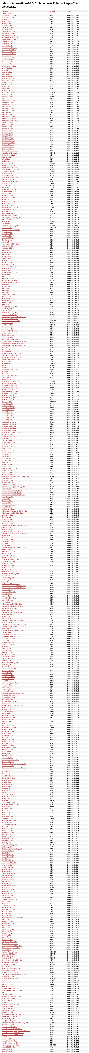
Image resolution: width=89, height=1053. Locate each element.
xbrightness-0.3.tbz (7, 501)
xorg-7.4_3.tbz (6, 966)
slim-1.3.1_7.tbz (6, 938)
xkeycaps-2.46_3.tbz (8, 923)
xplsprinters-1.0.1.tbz (8, 907)
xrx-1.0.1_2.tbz (6, 936)
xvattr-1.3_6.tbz (6, 925)
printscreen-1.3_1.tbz (8, 695)
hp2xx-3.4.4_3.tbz (7, 438)
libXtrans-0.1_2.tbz (7, 652)
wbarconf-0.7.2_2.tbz (8, 792)
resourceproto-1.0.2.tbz (9, 54)
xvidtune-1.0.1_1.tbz (8, 895)
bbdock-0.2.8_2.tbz (7, 466)
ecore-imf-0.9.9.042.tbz (9, 191)
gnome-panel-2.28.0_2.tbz (10, 978)
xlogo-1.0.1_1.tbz (7, 774)
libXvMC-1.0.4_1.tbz (8, 139)
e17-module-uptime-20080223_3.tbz (13, 626)
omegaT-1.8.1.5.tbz (8, 410)
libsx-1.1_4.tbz (6, 347)
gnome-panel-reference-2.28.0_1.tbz (13, 343)
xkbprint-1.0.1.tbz (7, 755)
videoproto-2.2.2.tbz (8, 62)
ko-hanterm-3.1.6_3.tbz (9, 430)
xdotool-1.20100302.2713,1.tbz (11, 968)
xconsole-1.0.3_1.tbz (8, 709)
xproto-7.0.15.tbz (7, 68)
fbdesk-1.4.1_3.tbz (7, 515)
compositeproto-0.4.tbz (9, 39)
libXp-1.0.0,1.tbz (7, 114)
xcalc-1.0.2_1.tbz (7, 236)
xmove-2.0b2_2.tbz (7, 800)
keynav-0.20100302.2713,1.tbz (11, 996)
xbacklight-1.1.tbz (7, 240)
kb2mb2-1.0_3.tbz (7, 610)
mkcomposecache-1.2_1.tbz (10, 574)
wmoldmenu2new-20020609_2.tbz (12, 705)
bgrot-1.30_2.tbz (7, 472)
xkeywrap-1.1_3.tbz (8, 762)
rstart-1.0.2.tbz (6, 650)
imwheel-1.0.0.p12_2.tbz (9, 608)
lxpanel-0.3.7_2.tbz (7, 389)
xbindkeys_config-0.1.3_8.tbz (11, 725)
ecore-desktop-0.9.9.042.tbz (10, 244)
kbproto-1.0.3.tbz (7, 21)
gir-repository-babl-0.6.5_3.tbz (11, 359)
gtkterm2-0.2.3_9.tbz (8, 644)
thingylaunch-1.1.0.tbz (8, 677)
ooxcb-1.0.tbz (6, 602)
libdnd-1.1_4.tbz (7, 367)
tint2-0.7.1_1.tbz (7, 737)
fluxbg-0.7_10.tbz (7, 529)
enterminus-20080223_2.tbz (10, 531)
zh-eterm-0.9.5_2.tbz (8, 399)
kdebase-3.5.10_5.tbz (8, 986)
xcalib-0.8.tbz (6, 499)
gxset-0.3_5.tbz (6, 596)
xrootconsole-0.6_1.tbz (9, 891)
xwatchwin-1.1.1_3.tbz (8, 873)
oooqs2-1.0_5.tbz (7, 1000)
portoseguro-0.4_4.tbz (8, 656)
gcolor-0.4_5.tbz (7, 412)
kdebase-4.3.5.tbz (7, 323)
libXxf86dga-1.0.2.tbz (8, 141)
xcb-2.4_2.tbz (6, 616)
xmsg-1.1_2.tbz (6, 349)
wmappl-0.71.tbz (7, 673)
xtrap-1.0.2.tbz (6, 859)
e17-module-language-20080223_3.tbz (14, 588)
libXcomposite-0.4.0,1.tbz (9, 120)
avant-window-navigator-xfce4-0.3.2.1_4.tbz (15, 476)
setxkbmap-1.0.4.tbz (8, 195)
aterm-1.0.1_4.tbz (7, 456)
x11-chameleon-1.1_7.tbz (9, 468)
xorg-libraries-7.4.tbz (8, 147)
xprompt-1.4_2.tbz (7, 816)
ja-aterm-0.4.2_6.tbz (8, 416)
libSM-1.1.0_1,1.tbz (8, 86)
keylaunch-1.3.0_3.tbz (8, 654)
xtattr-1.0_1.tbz (6, 843)
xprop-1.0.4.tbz (6, 203)
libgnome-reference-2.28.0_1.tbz (12, 353)
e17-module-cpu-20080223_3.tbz (12, 604)
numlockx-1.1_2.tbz (8, 642)
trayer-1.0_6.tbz (6, 377)
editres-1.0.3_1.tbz (7, 519)
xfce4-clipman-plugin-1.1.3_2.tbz (12, 960)
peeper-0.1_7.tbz (7, 721)
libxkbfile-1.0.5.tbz (7, 96)
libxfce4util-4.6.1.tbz (8, 179)
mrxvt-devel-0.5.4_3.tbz (9, 592)
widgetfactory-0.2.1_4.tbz (9, 942)
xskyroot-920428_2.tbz (9, 897)
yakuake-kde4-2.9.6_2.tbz (10, 962)
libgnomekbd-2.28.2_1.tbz (10, 167)
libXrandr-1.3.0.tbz (7, 106)
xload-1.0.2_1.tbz (7, 871)
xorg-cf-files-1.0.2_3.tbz (9, 35)
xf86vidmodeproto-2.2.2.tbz (10, 37)
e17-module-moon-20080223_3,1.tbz (13, 495)
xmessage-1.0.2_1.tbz (8, 201)
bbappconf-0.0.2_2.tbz (8, 452)
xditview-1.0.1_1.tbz (8, 715)
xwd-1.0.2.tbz (6, 292)
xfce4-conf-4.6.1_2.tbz (8, 187)
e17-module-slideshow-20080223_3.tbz (14, 624)
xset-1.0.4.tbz (6, 211)
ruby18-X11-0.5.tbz (7, 658)
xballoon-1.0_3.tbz (7, 553)
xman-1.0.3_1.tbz (7, 784)
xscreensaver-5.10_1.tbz (9, 315)
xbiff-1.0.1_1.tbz (7, 517)
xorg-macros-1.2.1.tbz (8, 33)
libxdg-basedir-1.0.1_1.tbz (10, 339)
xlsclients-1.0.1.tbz (7, 302)
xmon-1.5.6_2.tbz (7, 869)
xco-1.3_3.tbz (6, 810)
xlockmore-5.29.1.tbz (8, 379)
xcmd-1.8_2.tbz (6, 503)
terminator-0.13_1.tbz (8, 1010)
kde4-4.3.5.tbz (6, 1037)
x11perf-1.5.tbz (6, 258)
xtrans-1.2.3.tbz (6, 74)
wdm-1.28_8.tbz (7, 681)
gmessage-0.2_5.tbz (8, 541)
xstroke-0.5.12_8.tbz (8, 921)
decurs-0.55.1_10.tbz (8, 484)
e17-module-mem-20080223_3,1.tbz (13, 620)
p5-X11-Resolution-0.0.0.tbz (10, 375)
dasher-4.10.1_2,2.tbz (8, 976)
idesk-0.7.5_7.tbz (7, 569)
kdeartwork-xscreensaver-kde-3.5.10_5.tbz (15, 1023)
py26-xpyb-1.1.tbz (7, 818)
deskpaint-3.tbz (6, 489)
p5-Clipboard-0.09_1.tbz (9, 306)
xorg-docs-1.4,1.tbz (8, 363)
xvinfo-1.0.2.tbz (6, 288)
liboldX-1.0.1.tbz (7, 137)
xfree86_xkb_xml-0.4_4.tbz (10, 944)
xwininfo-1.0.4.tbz (7, 290)
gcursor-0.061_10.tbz (8, 998)
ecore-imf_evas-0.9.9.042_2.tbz (11, 218)
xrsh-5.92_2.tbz (6, 913)
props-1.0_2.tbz (6, 648)
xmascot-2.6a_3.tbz (8, 857)
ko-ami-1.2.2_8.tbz (7, 404)
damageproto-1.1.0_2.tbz (9, 15)
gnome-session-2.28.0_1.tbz (10, 226)
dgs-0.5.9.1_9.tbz (7, 173)
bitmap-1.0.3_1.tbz (7, 234)
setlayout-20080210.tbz (9, 669)
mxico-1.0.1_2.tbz (7, 640)
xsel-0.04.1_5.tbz (7, 911)
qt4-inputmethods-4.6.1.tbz (10, 181)
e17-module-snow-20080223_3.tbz (12, 513)
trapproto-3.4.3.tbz (7, 122)
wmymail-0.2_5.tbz (7, 434)
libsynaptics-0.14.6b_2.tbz (10, 369)
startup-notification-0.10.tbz (10, 151)
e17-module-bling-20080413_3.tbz (12, 612)
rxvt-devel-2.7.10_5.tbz (9, 727)
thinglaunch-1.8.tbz (7, 689)
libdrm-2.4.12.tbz (7, 76)
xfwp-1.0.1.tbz (6, 772)
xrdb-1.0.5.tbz (6, 159)
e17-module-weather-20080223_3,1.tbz (14, 533)
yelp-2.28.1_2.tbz (7, 311)
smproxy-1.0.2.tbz (7, 260)
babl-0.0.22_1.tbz (7, 183)
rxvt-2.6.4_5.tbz (6, 361)
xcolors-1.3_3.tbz (7, 836)
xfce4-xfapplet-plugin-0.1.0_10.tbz (12, 1035)
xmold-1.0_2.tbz (7, 790)
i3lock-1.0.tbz (6, 545)
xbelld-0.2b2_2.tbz (7, 537)
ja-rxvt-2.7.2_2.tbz (7, 420)
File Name (5, 11)
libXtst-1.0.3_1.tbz (7, 124)
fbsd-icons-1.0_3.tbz (8, 329)
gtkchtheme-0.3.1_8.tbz (9, 561)
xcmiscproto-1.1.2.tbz (8, 58)
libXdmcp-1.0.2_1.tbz (8, 78)
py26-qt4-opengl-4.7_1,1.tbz (10, 282)
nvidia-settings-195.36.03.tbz (10, 760)
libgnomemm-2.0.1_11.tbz (10, 272)
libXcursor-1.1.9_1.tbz (8, 110)
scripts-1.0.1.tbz (6, 646)
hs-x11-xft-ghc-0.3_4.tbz (9, 385)
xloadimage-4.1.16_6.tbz (9, 280)
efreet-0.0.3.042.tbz (8, 238)
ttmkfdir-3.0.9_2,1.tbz (8, 294)
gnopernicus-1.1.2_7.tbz (9, 980)
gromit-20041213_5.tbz (9, 598)
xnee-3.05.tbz (6, 887)
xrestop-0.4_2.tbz (7, 893)
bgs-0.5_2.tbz (6, 462)
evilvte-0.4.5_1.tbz (7, 521)
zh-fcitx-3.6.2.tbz (7, 402)
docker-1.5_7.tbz (7, 594)
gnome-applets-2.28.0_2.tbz (10, 988)
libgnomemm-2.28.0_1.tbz (10, 319)
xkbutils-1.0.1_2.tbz (8, 270)
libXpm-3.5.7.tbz (7, 98)
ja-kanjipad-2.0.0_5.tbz (9, 426)
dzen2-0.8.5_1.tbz (7, 497)
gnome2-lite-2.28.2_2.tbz (9, 1041)
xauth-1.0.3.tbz (6, 157)
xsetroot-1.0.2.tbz (7, 205)
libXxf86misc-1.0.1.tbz (8, 143)
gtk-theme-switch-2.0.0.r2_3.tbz (11, 636)
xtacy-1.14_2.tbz (7, 915)
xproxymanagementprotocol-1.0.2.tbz (13, 357)
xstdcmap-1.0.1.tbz (7, 838)
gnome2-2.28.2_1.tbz (8, 1047)
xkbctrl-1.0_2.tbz (7, 808)
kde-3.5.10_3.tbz (7, 1051)
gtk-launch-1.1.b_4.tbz (8, 539)
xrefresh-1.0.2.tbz (7, 284)
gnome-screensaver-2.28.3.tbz (11, 387)
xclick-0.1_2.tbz (6, 549)
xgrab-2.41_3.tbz (7, 847)
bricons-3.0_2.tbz (7, 470)
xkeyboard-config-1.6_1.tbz (10, 207)
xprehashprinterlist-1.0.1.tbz (10, 804)
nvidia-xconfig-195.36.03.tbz (10, 632)
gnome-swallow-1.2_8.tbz (9, 1016)
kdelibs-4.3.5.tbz (7, 228)
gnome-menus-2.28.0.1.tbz (10, 177)
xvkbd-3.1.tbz (6, 927)
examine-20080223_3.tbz (9, 899)
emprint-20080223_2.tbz (9, 331)
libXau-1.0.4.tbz (6, 70)
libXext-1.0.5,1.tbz (7, 94)
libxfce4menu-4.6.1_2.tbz (9, 313)
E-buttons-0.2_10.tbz (8, 1002)
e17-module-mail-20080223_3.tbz (12, 491)
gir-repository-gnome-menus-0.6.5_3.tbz (14, 341)
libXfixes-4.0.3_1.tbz (8, 102)
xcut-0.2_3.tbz (6, 814)
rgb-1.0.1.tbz (5, 161)
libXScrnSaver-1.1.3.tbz (9, 118)
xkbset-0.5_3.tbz (7, 822)
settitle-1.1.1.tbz (6, 660)
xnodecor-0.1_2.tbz (8, 798)
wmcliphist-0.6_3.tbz (8, 766)
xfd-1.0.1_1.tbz (6, 782)
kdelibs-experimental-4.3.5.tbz (11, 230)
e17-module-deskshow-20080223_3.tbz (14, 586)
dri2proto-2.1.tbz (7, 25)
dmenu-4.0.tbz (6, 333)
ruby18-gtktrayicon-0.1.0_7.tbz (11, 355)
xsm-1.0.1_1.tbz (7, 834)
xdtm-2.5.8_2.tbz (7, 776)
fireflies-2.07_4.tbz (7, 557)
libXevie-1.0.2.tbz (7, 131)
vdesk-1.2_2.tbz (6, 707)
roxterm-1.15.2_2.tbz (8, 851)
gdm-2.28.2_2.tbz (7, 982)
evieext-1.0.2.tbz (7, 64)
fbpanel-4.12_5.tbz (7, 934)
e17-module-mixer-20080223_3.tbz (12, 630)
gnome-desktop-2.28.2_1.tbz (10, 169)
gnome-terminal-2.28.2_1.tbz (10, 381)
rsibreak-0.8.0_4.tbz (8, 1008)
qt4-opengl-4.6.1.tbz (8, 171)
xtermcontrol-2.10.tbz (8, 909)
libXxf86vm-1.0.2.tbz (8, 108)
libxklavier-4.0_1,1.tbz (8, 155)
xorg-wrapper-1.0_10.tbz (9, 701)
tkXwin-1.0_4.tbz (7, 309)
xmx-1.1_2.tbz (6, 812)
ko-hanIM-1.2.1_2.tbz (8, 408)
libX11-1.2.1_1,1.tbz (8, 92)
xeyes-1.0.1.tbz (6, 751)
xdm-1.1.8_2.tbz (7, 723)
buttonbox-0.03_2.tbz (8, 458)
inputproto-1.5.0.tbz (8, 19)
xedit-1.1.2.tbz (6, 788)
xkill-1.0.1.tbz (6, 254)
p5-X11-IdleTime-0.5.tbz (9, 794)
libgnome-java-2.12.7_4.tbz (10, 972)
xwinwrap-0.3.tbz (7, 875)
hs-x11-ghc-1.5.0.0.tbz (8, 325)
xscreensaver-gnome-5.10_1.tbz (12, 383)
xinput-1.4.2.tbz (6, 274)
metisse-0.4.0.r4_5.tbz (8, 711)
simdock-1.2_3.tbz (7, 956)
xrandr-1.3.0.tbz (6, 268)
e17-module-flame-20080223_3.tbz (12, 606)
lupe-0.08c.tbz (6, 576)
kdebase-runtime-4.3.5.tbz (10, 391)
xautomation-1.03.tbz (8, 555)
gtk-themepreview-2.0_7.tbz (10, 559)
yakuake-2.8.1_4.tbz (8, 1012)
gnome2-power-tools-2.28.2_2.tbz (12, 1029)
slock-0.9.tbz (5, 667)
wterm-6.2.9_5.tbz (7, 877)
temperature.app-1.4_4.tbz (10, 683)
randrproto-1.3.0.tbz (8, 27)
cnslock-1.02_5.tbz (7, 474)
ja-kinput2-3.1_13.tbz (8, 992)
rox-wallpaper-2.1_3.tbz (9, 905)
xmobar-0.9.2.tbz (7, 806)
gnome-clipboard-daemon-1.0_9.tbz (13, 693)
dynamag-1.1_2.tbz (8, 567)
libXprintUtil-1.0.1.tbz (8, 351)
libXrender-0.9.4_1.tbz (8, 100)
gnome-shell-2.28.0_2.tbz (9, 1027)
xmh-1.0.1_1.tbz (7, 826)
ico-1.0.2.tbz (5, 582)
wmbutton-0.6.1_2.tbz (8, 697)
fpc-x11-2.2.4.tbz (7, 185)
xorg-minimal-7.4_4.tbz (9, 820)
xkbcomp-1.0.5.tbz (7, 149)
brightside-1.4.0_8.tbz (8, 970)
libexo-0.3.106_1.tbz (8, 213)
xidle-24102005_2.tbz (8, 778)
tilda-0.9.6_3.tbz (7, 743)
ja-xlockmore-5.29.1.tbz (9, 428)
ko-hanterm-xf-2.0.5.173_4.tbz (11, 432)
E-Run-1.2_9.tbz (7, 994)
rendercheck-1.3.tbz (8, 675)
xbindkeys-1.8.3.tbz (8, 335)
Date (68, 11)
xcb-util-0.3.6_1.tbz (7, 90)
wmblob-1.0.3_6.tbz (8, 930)
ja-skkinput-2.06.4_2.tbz (9, 424)
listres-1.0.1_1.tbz (7, 600)
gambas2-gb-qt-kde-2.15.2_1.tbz (12, 990)
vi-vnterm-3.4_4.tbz (8, 482)
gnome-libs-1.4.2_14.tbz (9, 153)
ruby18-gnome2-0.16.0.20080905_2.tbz (14, 974)
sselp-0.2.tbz (6, 687)
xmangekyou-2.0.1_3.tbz (9, 863)
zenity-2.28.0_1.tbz (7, 163)
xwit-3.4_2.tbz (6, 919)
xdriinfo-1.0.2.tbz (7, 262)
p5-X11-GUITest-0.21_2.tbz (10, 802)
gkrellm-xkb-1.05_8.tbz (9, 436)
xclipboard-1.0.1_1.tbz (8, 551)
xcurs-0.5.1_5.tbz (7, 729)
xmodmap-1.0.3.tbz (8, 298)
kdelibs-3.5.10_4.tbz (8, 984)
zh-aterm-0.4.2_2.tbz (8, 395)
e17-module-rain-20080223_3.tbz (12, 493)
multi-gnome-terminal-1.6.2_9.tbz (12, 946)
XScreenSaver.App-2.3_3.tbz (11, 824)
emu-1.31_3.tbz (6, 618)
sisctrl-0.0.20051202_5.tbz (10, 663)
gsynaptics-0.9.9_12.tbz (9, 1021)
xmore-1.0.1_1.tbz (7, 828)
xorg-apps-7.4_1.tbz (8, 371)
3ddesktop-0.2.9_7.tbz (8, 446)
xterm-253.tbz (6, 222)
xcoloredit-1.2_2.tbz (8, 731)
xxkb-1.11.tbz (6, 881)
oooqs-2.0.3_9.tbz (7, 1006)
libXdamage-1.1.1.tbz (8, 116)
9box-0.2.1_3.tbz (7, 444)
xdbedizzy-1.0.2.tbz (8, 741)
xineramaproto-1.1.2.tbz (9, 50)
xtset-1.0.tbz (5, 853)
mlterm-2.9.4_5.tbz (7, 958)
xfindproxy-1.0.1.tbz (8, 832)
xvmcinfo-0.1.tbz (7, 865)
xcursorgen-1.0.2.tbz (8, 248)
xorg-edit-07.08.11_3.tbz (9, 845)
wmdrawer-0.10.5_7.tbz (9, 717)
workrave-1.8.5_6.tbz (8, 1039)
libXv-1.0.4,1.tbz (7, 126)
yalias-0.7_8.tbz (6, 950)
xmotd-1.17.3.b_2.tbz (8, 796)
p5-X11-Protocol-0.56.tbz (9, 266)
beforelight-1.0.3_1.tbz (8, 464)
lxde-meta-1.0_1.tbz (8, 1019)
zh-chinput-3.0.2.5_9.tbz (9, 393)
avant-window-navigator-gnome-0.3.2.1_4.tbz (16, 1031)
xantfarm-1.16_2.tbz (8, 509)
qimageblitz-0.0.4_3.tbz (9, 209)
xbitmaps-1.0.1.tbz (7, 23)
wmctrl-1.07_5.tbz (7, 735)
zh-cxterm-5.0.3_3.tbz (8, 397)
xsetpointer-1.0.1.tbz (8, 879)
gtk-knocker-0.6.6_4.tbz (9, 442)
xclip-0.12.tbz (6, 224)
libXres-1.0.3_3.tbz (7, 133)
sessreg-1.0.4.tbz (7, 242)
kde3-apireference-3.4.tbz (9, 952)
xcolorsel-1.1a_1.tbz (8, 745)
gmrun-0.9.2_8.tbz (7, 758)
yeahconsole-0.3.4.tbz (8, 885)
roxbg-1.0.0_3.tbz (7, 932)
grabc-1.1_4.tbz (6, 527)
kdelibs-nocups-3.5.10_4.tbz (10, 1045)
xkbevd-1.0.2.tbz (7, 252)
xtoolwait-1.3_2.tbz (7, 940)
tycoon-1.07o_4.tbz (7, 713)
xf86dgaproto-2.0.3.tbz (9, 52)
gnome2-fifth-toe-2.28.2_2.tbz (11, 1004)
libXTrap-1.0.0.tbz (7, 128)
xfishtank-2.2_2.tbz (7, 749)
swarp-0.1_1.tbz (7, 665)
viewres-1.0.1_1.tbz (8, 739)
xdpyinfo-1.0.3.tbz (7, 199)
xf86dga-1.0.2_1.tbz (8, 264)
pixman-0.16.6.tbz (7, 82)
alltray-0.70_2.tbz (7, 478)
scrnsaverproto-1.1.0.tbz (9, 48)
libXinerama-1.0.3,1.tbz (9, 104)
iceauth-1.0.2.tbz (7, 84)
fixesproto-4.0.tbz (7, 29)
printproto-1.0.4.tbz (7, 41)
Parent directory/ (7, 13)
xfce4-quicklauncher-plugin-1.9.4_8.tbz (14, 768)
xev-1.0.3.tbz (6, 250)
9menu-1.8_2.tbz (7, 448)
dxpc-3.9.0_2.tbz (7, 507)
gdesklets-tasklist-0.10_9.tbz (10, 1043)
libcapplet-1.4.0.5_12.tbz (9, 215)
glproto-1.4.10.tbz (7, 56)
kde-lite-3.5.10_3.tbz (8, 1049)
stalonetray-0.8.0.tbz (8, 671)
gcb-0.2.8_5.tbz (6, 733)
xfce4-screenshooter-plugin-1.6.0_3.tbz (14, 764)
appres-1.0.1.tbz (7, 232)
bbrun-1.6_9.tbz (6, 454)
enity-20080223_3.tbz (8, 543)
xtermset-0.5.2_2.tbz (8, 889)
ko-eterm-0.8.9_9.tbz (8, 406)
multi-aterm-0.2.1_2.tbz (9, 634)
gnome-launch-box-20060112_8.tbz (13, 1033)
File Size (52, 11)
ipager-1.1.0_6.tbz (7, 614)
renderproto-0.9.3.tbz (8, 31)
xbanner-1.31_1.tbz (8, 535)
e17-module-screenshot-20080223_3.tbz (14, 525)
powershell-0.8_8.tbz (8, 628)
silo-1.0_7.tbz (6, 753)
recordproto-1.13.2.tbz (8, 60)
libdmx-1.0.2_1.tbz (7, 135)
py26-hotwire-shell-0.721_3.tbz (11, 1014)
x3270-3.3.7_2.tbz (7, 699)
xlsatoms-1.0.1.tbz (7, 278)
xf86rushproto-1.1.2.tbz (9, 747)
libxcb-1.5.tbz (6, 88)
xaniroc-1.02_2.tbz (7, 523)
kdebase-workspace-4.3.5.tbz (11, 321)
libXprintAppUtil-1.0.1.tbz (9, 571)
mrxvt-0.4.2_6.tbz (7, 590)
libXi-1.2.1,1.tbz (6, 112)
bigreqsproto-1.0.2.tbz (8, 17)
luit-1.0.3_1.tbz (6, 193)
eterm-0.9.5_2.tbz (7, 337)
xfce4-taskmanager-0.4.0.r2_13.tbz (12, 917)
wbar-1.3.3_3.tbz (7, 365)
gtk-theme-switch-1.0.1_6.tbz (10, 584)
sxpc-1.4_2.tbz (6, 703)
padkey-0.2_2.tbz (7, 622)
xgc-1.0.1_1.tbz (6, 286)
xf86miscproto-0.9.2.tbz (9, 66)
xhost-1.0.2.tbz (6, 220)
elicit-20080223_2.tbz (8, 638)
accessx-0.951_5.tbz (8, 450)
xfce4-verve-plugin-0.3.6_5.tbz (11, 948)
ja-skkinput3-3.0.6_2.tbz (9, 422)
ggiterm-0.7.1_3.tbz (8, 578)
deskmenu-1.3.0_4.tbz (8, 505)
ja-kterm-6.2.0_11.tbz (8, 418)
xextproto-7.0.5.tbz (7, 46)
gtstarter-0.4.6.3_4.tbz (8, 1025)
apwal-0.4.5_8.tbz (7, 480)
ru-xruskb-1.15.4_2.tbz (9, 440)
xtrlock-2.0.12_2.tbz (8, 855)
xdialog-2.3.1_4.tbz (7, 770)
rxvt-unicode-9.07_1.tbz (9, 964)
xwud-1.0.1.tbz (6, 276)
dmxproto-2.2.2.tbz (7, 43)
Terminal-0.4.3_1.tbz (8, 327)
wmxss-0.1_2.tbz (7, 685)
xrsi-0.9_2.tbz (6, 903)
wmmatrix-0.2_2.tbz (8, 719)
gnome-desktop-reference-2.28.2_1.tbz (14, 345)
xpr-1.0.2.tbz (5, 304)
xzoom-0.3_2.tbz (7, 883)
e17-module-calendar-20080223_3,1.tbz (14, 547)
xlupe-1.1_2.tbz (6, 786)
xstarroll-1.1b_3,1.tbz (8, 901)
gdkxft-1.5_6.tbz (7, 580)
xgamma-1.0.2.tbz (7, 246)
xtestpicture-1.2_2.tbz (8, 861)
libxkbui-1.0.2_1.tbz (8, 145)
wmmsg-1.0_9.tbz (7, 691)
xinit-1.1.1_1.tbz (6, 296)
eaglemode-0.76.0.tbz (8, 954)
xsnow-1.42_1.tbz (7, 840)
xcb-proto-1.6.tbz (7, 72)
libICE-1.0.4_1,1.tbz (8, 80)
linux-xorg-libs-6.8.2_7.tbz (10, 175)
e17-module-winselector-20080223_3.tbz (14, 511)
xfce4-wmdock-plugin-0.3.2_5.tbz (12, 849)
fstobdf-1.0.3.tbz (7, 563)
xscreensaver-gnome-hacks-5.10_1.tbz (14, 317)
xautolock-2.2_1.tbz (8, 565)
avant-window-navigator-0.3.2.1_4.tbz (13, 487)
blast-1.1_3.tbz (6, 460)
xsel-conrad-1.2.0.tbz (8, 373)
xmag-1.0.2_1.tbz (7, 780)
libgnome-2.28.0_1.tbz (8, 165)
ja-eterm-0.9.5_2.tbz (8, 414)
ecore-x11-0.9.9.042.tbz (9, 189)
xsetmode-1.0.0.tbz (7, 300)
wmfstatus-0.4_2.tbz (8, 679)
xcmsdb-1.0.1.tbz (7, 256)
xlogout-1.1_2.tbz (7, 830)
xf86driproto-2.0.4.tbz (8, 197)
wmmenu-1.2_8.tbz (7, 867)
